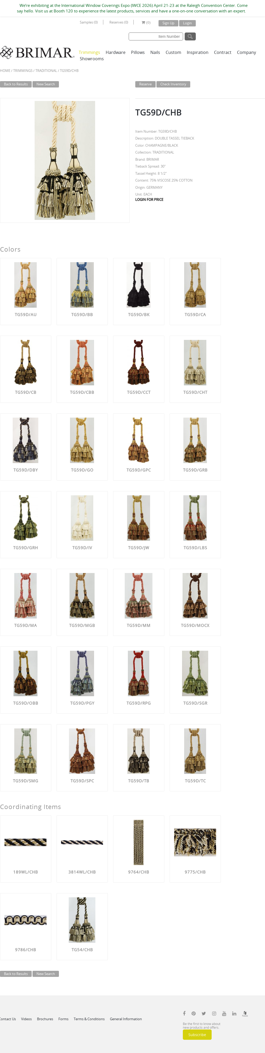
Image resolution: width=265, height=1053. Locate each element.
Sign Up (168, 23)
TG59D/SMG (25, 780)
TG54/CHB (82, 949)
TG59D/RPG (139, 703)
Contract (222, 52)
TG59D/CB (25, 392)
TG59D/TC (195, 780)
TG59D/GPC (139, 470)
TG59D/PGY (82, 703)
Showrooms (92, 59)
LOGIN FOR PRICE (149, 199)
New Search (45, 84)
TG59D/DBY (25, 470)
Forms (63, 1019)
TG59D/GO (82, 470)
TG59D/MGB (82, 625)
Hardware (115, 52)
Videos (26, 1019)
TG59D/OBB (25, 703)
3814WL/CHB (82, 872)
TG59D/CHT (195, 392)
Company (246, 52)
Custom (173, 52)
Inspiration (197, 52)
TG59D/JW (138, 547)
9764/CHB (138, 872)
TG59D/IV (82, 547)
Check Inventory (173, 84)
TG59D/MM (139, 625)
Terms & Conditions (89, 1019)
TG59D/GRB (195, 470)
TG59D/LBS (195, 547)
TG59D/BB (82, 314)
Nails (155, 52)
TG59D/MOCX (195, 625)
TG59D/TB (138, 780)
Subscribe (197, 1034)
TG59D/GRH (25, 547)
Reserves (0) (118, 22)
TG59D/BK (139, 314)
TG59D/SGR (195, 703)
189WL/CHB (25, 872)
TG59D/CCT (139, 392)
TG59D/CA (195, 314)
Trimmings (89, 52)
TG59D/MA (25, 625)
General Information (126, 1019)
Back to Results (16, 84)
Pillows (138, 52)
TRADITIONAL (46, 70)
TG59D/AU (26, 314)
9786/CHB (25, 949)
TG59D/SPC (82, 780)
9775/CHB (195, 872)
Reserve (145, 84)
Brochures (45, 1019)
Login (187, 23)
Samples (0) (89, 22)
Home (5, 70)
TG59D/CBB (82, 392)
